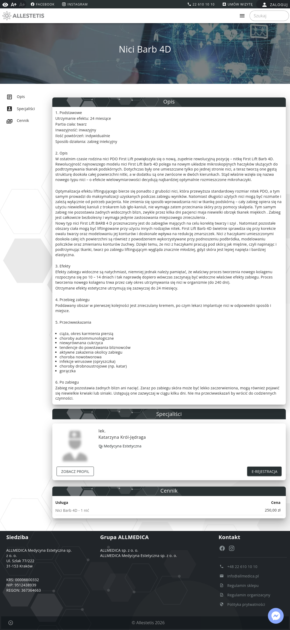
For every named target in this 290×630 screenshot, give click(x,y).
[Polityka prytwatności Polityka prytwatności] (242, 604)
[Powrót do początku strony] (10, 622)
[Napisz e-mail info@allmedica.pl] (239, 576)
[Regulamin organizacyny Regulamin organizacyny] (244, 595)
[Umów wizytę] (237, 4)
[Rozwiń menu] (242, 15)
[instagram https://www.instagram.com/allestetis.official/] (74, 4)
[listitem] (30, 96)
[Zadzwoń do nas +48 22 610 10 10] (238, 566)
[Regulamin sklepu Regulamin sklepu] (239, 585)
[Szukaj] (268, 16)
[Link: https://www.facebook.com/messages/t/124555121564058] (276, 616)
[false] (274, 5)
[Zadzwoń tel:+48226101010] (200, 4)
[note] (169, 510)
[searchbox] (269, 16)
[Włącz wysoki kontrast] (5, 4)
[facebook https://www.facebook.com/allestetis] (42, 4)
